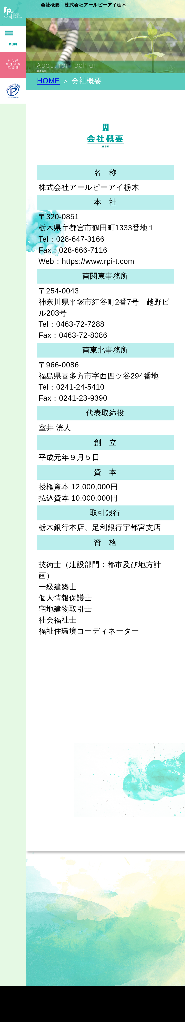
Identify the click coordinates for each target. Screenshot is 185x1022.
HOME (48, 81)
